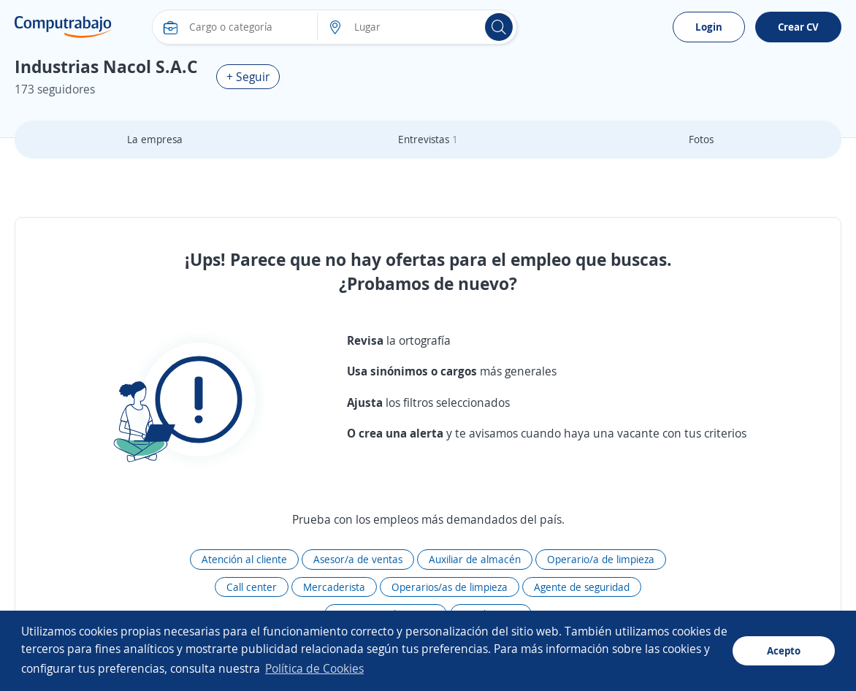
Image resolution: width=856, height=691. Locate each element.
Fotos (701, 139)
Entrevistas (428, 139)
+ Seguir (248, 77)
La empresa (155, 139)
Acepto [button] (783, 650)
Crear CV (798, 27)
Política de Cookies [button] (314, 668)
